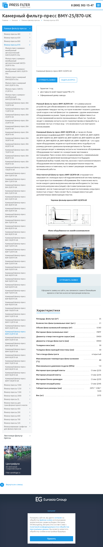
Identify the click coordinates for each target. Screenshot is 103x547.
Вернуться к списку (11, 485)
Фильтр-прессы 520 (12, 423)
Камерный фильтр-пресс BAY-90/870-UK (15, 303)
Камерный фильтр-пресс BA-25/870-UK (17, 122)
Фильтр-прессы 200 (12, 412)
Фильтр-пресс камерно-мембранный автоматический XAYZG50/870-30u (15, 51)
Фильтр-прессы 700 (12, 419)
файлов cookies (46, 520)
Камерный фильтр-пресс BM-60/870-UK (15, 215)
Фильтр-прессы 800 (12, 41)
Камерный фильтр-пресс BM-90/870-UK (15, 233)
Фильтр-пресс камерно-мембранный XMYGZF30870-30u (15, 97)
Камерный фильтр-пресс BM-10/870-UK (15, 174)
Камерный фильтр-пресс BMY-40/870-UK (15, 344)
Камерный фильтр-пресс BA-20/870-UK (17, 116)
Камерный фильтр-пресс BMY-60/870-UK (15, 356)
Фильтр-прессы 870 (12, 45)
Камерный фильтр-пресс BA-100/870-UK (17, 169)
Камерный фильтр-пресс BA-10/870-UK (17, 104)
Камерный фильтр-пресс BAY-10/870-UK (15, 245)
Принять (51, 539)
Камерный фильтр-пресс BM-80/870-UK (15, 227)
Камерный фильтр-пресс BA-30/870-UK (17, 127)
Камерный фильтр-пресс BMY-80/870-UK (15, 368)
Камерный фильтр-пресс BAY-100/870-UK (15, 309)
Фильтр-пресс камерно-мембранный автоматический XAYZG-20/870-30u (15, 62)
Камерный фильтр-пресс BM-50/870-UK (15, 210)
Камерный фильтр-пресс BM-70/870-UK (15, 221)
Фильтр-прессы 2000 (12, 396)
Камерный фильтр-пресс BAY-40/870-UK (15, 274)
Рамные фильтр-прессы (15, 28)
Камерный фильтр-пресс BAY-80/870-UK (15, 298)
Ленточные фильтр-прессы (13, 437)
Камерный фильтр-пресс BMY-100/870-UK (15, 380)
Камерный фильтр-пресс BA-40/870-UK (17, 133)
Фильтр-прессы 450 (12, 409)
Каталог (52, 511)
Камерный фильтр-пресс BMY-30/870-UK (15, 339)
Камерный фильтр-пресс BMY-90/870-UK (15, 374)
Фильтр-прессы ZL (11, 399)
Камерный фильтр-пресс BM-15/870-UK (15, 180)
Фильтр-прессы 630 (12, 38)
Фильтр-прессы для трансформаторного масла (15, 404)
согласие (58, 518)
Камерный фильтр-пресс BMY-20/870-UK (15, 327)
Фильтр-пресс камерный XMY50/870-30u (15, 78)
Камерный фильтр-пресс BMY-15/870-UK (15, 321)
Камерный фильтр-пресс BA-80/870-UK (17, 157)
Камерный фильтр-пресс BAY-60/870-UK (15, 286)
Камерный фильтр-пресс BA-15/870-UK (17, 110)
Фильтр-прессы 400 (12, 34)
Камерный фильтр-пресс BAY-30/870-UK (15, 268)
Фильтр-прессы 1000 (12, 385)
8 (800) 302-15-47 (82, 5)
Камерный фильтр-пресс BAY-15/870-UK (15, 251)
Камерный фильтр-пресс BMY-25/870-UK (15, 333)
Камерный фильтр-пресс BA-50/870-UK (17, 139)
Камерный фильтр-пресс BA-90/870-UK (17, 163)
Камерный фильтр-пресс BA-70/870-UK (17, 151)
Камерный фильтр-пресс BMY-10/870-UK (15, 315)
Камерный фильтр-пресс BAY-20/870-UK (15, 256)
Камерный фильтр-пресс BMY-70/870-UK (15, 362)
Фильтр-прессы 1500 (12, 392)
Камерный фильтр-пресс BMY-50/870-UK (15, 350)
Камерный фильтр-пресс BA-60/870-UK (17, 145)
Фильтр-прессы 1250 (12, 389)
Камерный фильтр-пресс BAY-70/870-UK (15, 292)
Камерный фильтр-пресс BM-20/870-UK (15, 186)
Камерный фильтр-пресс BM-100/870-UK (15, 239)
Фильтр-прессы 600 (12, 416)
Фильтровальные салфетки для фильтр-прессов (15, 428)
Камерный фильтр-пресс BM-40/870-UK (15, 204)
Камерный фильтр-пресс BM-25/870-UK (15, 192)
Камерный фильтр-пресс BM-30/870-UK (15, 198)
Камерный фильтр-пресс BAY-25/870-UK (15, 262)
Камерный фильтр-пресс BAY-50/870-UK (15, 280)
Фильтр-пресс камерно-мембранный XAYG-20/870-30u (16, 71)
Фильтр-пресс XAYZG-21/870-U (14, 90)
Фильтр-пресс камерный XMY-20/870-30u (15, 84)
